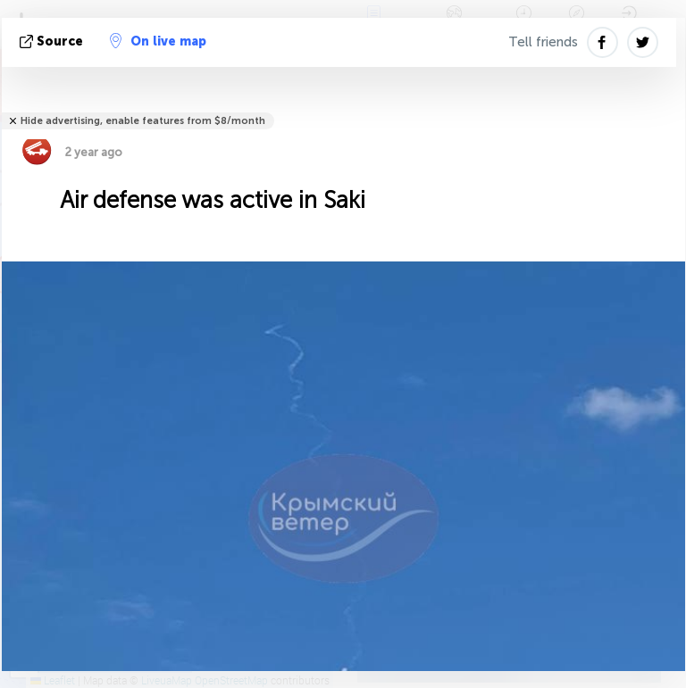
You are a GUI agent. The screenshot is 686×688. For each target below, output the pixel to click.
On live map (158, 41)
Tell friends (543, 42)
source (53, 41)
